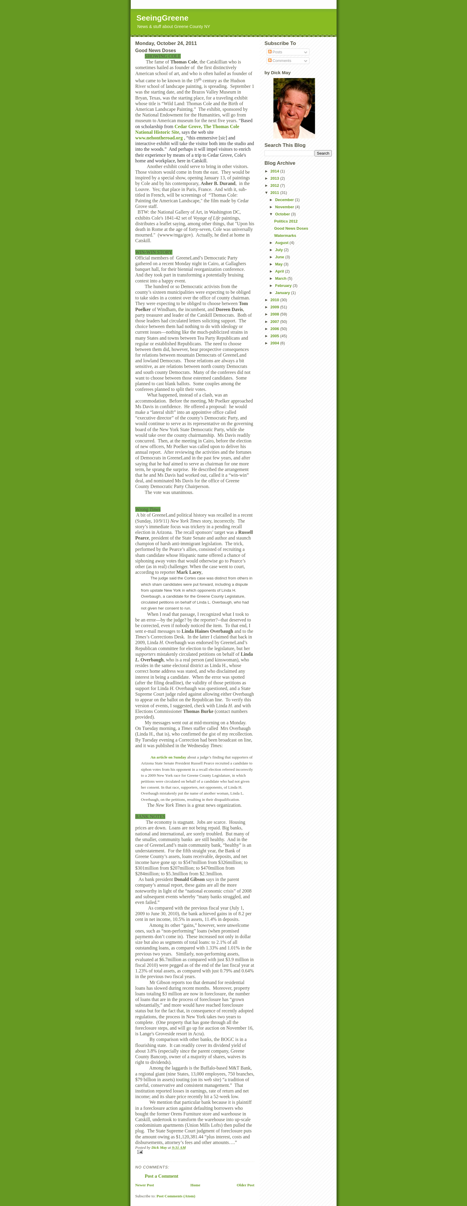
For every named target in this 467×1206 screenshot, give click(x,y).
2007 (275, 321)
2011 (275, 192)
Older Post (245, 1185)
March (281, 278)
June (280, 257)
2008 (275, 314)
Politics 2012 (286, 221)
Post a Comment (161, 1176)
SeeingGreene (162, 17)
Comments (279, 60)
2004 (275, 343)
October (283, 214)
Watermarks (285, 235)
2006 (275, 329)
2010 (275, 300)
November (285, 207)
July (279, 250)
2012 (275, 185)
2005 (275, 336)
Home (195, 1185)
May (279, 264)
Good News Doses (291, 228)
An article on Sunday (168, 757)
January (283, 292)
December (285, 200)
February (284, 285)
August (282, 242)
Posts (275, 52)
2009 (275, 307)
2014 (275, 171)
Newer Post (144, 1185)
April (280, 271)
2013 (275, 178)
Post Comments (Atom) (176, 1196)
